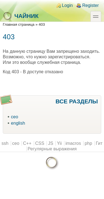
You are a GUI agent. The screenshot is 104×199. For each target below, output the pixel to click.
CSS (39, 143)
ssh (4, 143)
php (88, 143)
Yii (59, 143)
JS (50, 143)
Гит (99, 143)
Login (67, 5)
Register (90, 5)
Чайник (21, 16)
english (18, 123)
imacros (73, 143)
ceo (14, 116)
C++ (27, 143)
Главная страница (18, 24)
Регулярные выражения (52, 148)
